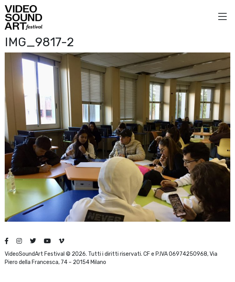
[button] (222, 17)
